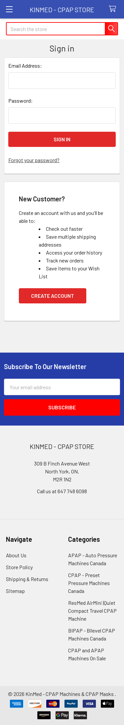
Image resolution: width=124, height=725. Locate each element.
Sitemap (15, 591)
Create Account (52, 296)
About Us (16, 555)
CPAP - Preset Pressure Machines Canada (89, 583)
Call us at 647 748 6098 (62, 491)
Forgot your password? (34, 160)
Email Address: (25, 65)
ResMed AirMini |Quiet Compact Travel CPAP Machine (92, 611)
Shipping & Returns (27, 579)
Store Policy (19, 567)
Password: (20, 100)
